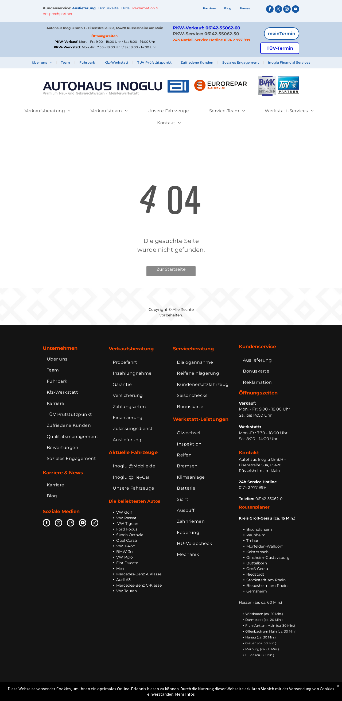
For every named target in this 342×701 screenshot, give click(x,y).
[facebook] (270, 9)
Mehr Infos (185, 694)
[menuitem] (209, 8)
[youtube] (295, 9)
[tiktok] (94, 523)
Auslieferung (84, 8)
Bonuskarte (108, 8)
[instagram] (287, 9)
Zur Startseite (171, 269)
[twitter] (278, 9)
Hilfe (125, 8)
